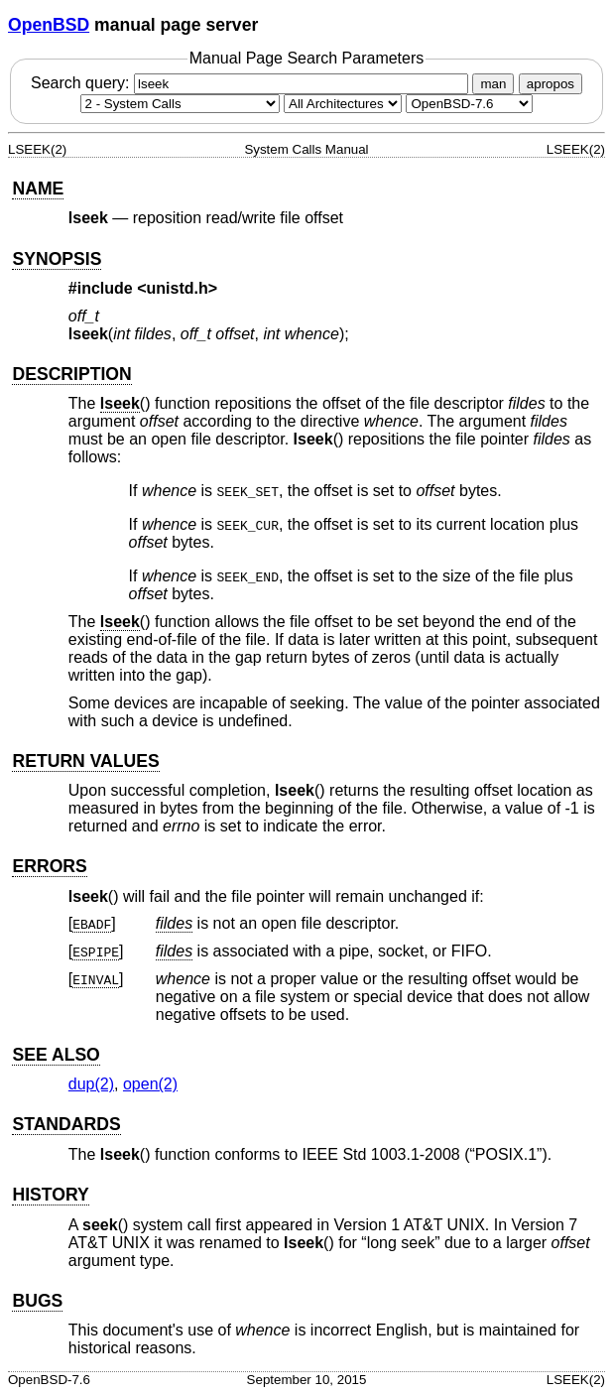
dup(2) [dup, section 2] (91, 1084)
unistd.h (177, 288)
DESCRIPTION (71, 374)
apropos (550, 83)
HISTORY (50, 1195)
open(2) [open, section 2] (150, 1084)
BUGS (37, 1301)
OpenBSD (48, 25)
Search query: (252, 82)
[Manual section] (180, 103)
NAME (37, 188)
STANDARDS (66, 1124)
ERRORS (49, 866)
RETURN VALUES (85, 761)
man (493, 83)
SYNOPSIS (56, 259)
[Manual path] (469, 103)
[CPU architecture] (343, 103)
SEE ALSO (55, 1055)
